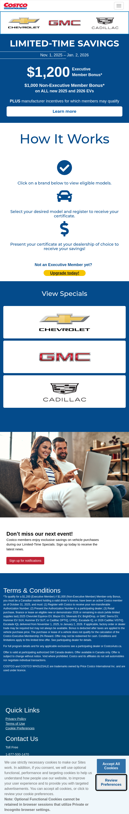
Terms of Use (15, 723)
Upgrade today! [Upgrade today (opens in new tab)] (64, 273)
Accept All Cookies (111, 767)
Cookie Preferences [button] (20, 728)
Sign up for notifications (25, 560)
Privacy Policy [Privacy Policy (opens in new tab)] (16, 719)
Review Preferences (111, 783)
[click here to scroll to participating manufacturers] (64, 168)
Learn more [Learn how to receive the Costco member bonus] (64, 111)
